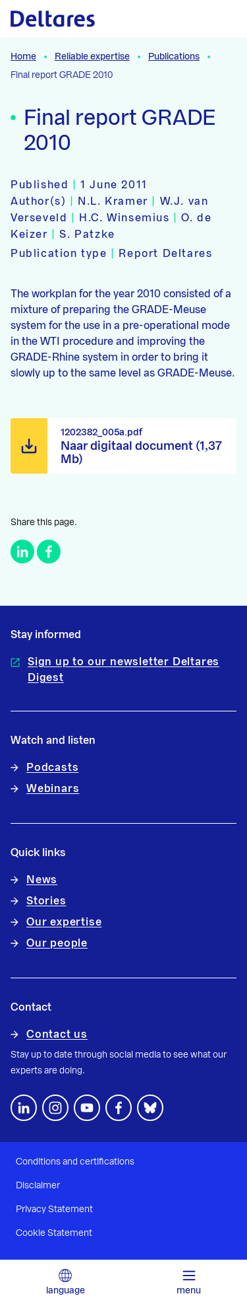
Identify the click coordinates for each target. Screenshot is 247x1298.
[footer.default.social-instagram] (55, 1108)
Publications (174, 56)
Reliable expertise (92, 56)
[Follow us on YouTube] (87, 1108)
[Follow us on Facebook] (118, 1108)
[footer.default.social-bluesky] (150, 1108)
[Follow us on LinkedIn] (24, 1108)
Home (23, 56)
